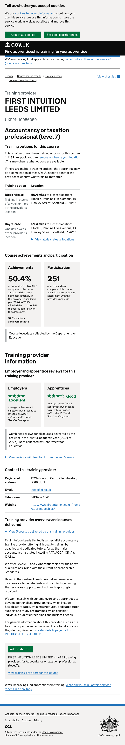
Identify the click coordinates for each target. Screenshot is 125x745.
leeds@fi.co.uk (41, 490)
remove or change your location (59, 157)
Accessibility (12, 720)
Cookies (26, 720)
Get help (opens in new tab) (20, 713)
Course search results (29, 76)
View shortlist (108, 76)
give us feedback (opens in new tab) (59, 713)
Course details (53, 76)
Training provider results (22, 80)
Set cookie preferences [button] (62, 35)
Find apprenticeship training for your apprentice (46, 51)
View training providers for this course (33, 673)
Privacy (38, 720)
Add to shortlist (20, 649)
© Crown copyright (109, 735)
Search (9, 76)
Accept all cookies (23, 35)
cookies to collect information (35, 13)
